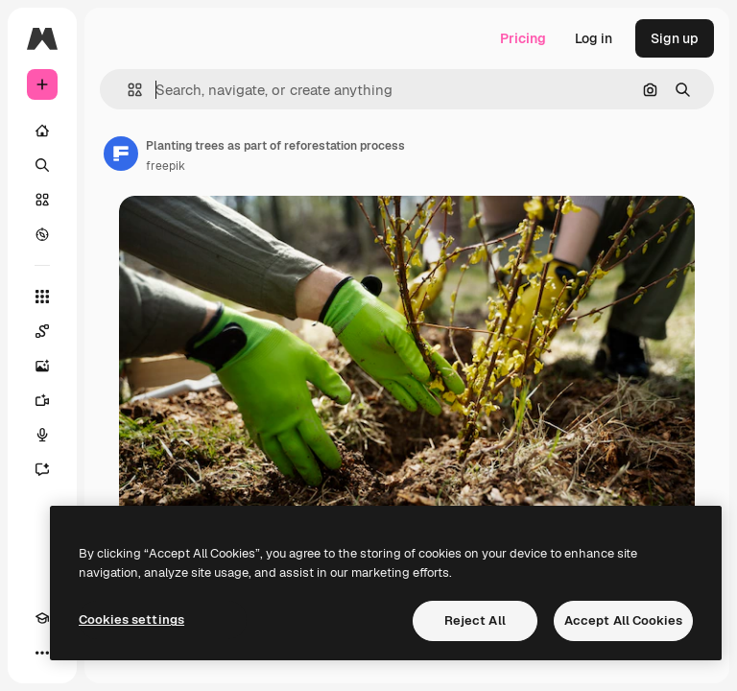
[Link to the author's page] (121, 153)
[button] (127, 90)
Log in (593, 38)
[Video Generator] (42, 400)
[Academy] (42, 618)
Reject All (475, 620)
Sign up (675, 38)
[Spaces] (42, 331)
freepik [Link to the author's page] (165, 166)
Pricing (523, 38)
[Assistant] (42, 469)
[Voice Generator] (42, 434)
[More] (42, 652)
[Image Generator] (42, 365)
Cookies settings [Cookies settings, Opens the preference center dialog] (131, 619)
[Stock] (42, 199)
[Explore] (42, 234)
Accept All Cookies (623, 620)
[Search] (42, 165)
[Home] (42, 130)
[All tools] (42, 296)
